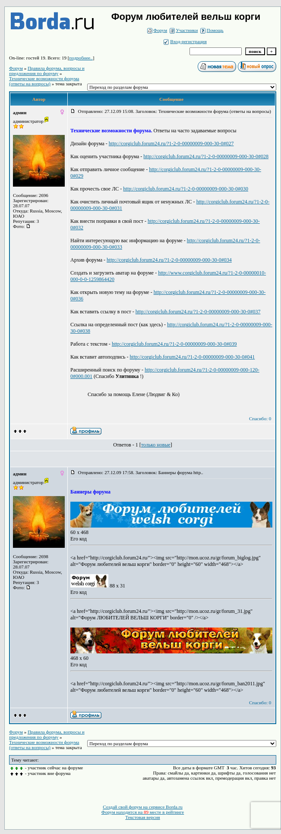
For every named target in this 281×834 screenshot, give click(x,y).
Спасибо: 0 (260, 418)
